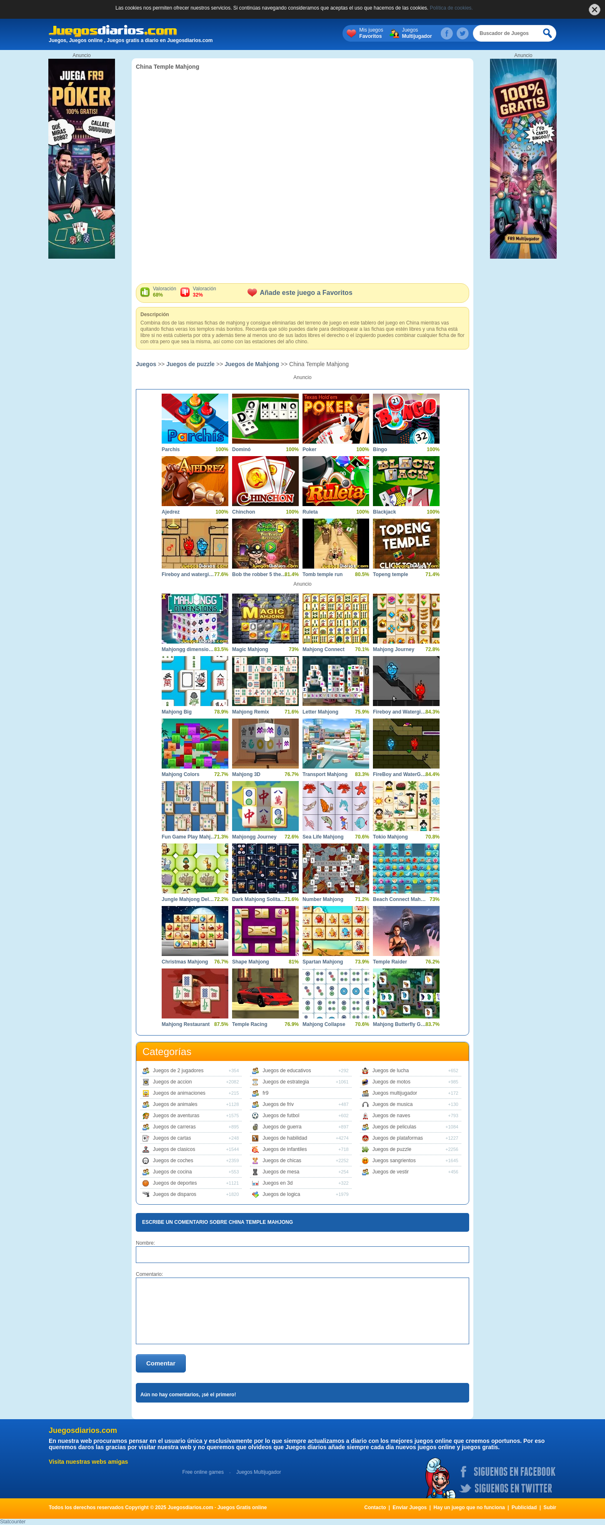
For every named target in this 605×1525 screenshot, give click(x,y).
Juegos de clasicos (174, 1149)
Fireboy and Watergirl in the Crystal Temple (400, 712)
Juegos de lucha (390, 1070)
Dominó (241, 449)
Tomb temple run (322, 574)
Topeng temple (390, 574)
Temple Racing (249, 1024)
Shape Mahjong (250, 962)
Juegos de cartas (172, 1138)
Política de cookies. (451, 8)
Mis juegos (371, 33)
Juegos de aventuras (176, 1115)
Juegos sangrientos (394, 1160)
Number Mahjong (322, 899)
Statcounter (12, 1522)
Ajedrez (171, 512)
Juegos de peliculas (394, 1127)
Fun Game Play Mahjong (189, 837)
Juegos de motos (391, 1082)
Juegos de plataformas (397, 1138)
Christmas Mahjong (185, 962)
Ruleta (310, 512)
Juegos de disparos (174, 1194)
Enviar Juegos (409, 1507)
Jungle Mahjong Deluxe (189, 899)
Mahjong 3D (246, 774)
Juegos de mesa (280, 1172)
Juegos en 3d (277, 1183)
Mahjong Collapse (323, 1024)
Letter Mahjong (320, 712)
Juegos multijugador (394, 1093)
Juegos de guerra (281, 1127)
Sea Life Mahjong (323, 837)
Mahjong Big (177, 712)
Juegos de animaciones (179, 1093)
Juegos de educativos (286, 1070)
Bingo (380, 449)
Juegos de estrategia (285, 1082)
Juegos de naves (391, 1115)
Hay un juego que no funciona (469, 1507)
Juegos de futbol (280, 1115)
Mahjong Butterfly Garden (400, 1024)
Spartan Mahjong (322, 962)
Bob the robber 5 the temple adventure (259, 574)
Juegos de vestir (390, 1172)
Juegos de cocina (172, 1172)
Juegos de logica (281, 1194)
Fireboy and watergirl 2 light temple (189, 574)
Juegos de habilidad (284, 1138)
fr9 (265, 1093)
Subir (549, 1507)
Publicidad (524, 1507)
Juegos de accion (172, 1082)
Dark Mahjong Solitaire (259, 899)
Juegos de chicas (281, 1160)
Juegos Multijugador (258, 1472)
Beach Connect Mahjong (400, 899)
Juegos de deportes (175, 1183)
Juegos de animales (175, 1104)
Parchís (171, 449)
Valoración (164, 292)
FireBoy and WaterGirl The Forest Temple (400, 774)
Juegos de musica (392, 1104)
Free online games (203, 1472)
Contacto (375, 1507)
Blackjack (384, 512)
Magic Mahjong (250, 649)
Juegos (417, 33)
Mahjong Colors (181, 774)
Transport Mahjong (325, 774)
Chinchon (243, 512)
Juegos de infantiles (284, 1149)
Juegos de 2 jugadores (178, 1070)
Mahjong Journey (393, 649)
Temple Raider (390, 962)
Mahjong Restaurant (186, 1024)
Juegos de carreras (174, 1127)
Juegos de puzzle (190, 364)
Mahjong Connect (323, 649)
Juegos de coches (173, 1160)
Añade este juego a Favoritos (300, 292)
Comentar (160, 1363)
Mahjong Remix (250, 712)
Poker (309, 449)
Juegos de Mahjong (252, 364)
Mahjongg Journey (254, 837)
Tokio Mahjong (390, 837)
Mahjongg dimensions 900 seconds (189, 649)
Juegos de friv (278, 1104)
